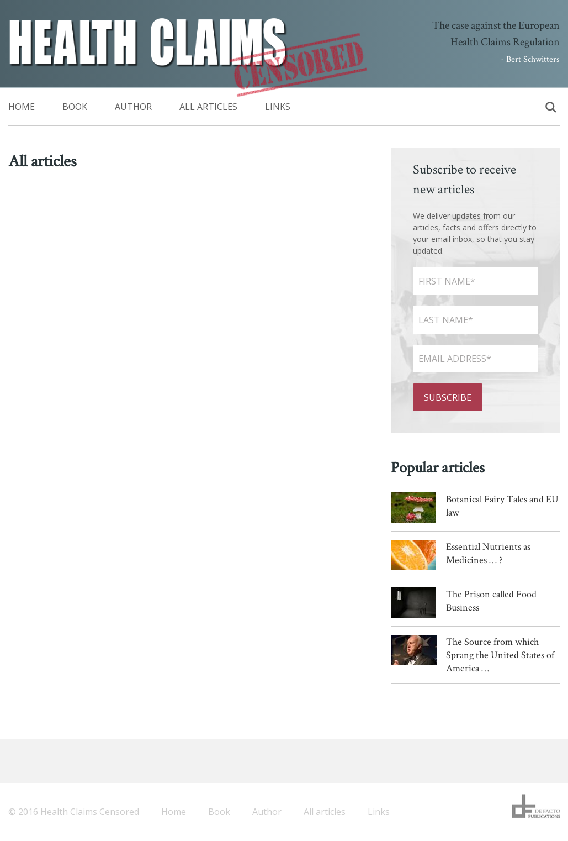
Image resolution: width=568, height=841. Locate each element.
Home (21, 107)
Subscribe (447, 397)
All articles (208, 107)
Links (277, 107)
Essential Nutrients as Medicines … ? (488, 553)
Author (133, 107)
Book (74, 107)
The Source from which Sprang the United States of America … (500, 654)
